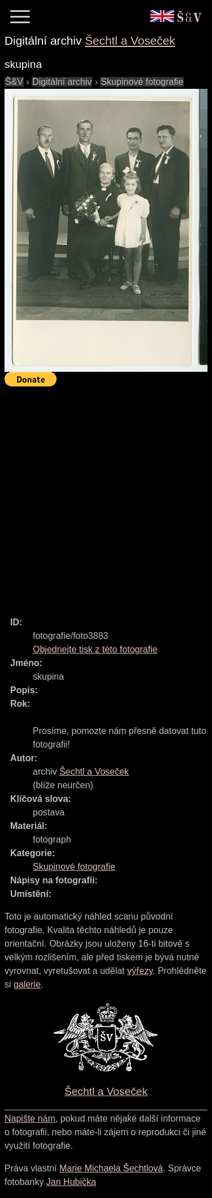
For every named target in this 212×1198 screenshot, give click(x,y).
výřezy (140, 971)
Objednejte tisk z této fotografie (95, 649)
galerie (27, 984)
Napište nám (30, 1118)
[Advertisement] (106, 496)
